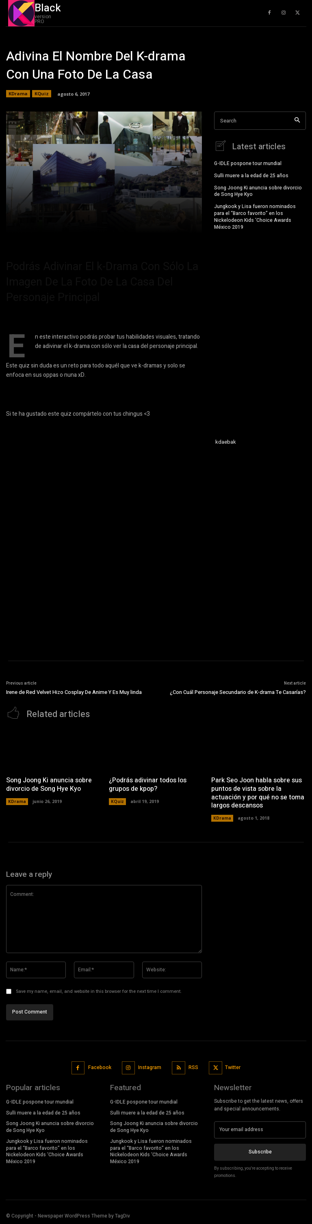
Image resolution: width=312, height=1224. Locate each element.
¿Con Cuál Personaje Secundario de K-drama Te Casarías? (238, 692)
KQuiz (41, 93)
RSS (193, 1067)
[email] (260, 1129)
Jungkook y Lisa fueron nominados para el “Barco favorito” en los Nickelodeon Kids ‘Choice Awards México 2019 (255, 216)
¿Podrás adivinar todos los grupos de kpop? (147, 784)
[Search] (297, 121)
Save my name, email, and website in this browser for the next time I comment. (99, 991)
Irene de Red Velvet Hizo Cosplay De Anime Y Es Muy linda (74, 692)
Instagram (149, 1067)
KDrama (18, 93)
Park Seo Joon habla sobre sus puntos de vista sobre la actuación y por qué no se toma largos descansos (257, 792)
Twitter (232, 1067)
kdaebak (225, 442)
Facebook (99, 1067)
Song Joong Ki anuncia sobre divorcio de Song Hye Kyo (258, 191)
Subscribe (260, 1151)
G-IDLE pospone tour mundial (248, 163)
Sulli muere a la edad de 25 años (251, 175)
